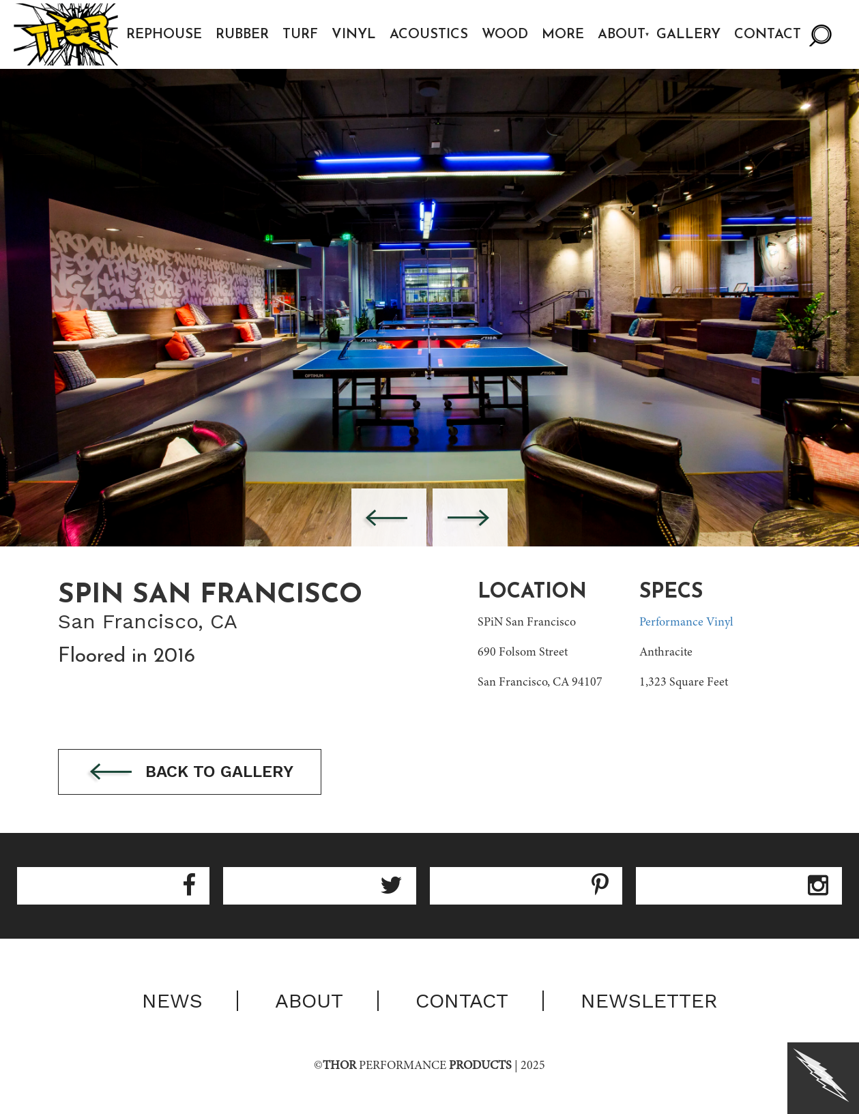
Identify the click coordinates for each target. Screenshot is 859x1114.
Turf (300, 35)
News (172, 1001)
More (563, 35)
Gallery (688, 35)
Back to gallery (189, 772)
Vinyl (354, 35)
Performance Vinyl (686, 623)
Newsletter (649, 1001)
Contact (767, 35)
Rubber (242, 35)
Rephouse (164, 35)
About (621, 35)
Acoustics (429, 35)
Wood (505, 35)
